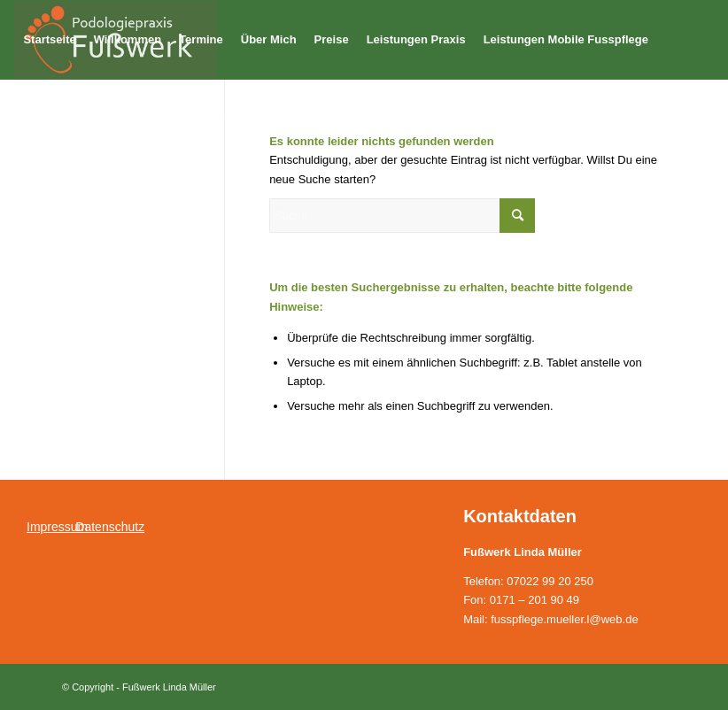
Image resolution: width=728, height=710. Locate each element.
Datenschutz (109, 527)
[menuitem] (49, 40)
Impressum (57, 527)
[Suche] (402, 215)
